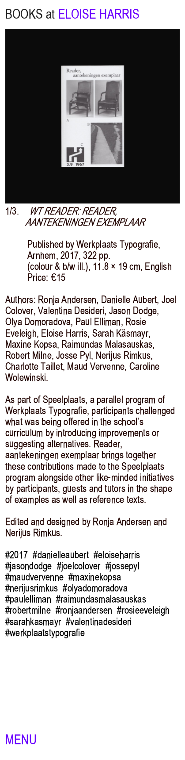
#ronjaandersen (84, 610)
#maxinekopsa (94, 577)
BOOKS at (30, 14)
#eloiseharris (117, 555)
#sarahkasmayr (33, 622)
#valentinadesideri (99, 622)
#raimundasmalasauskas (101, 599)
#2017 (16, 555)
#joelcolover (79, 566)
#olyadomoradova (95, 588)
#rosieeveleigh (143, 610)
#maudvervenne (34, 577)
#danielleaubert (60, 555)
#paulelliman (28, 599)
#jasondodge (28, 566)
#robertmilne (28, 610)
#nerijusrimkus (31, 588)
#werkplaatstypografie (45, 633)
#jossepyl (123, 566)
